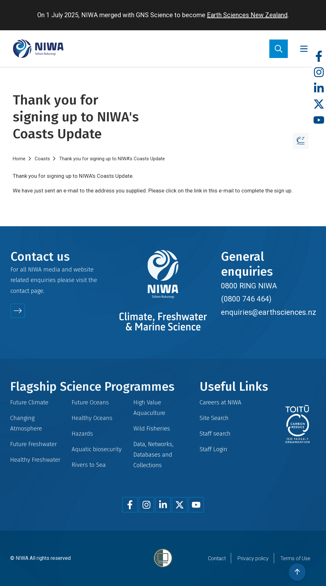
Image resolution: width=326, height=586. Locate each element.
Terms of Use (295, 558)
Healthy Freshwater (35, 459)
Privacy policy (253, 558)
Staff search (215, 433)
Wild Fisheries (151, 428)
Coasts (42, 159)
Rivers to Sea (89, 464)
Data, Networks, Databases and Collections (153, 454)
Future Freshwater (33, 444)
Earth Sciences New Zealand (247, 15)
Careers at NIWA (220, 402)
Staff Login (213, 449)
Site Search (214, 418)
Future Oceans (90, 402)
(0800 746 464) (246, 298)
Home (19, 159)
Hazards (82, 433)
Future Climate (29, 402)
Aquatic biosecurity (97, 449)
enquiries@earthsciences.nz (268, 312)
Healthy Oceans (92, 418)
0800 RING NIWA (249, 285)
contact (20, 290)
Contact (217, 558)
